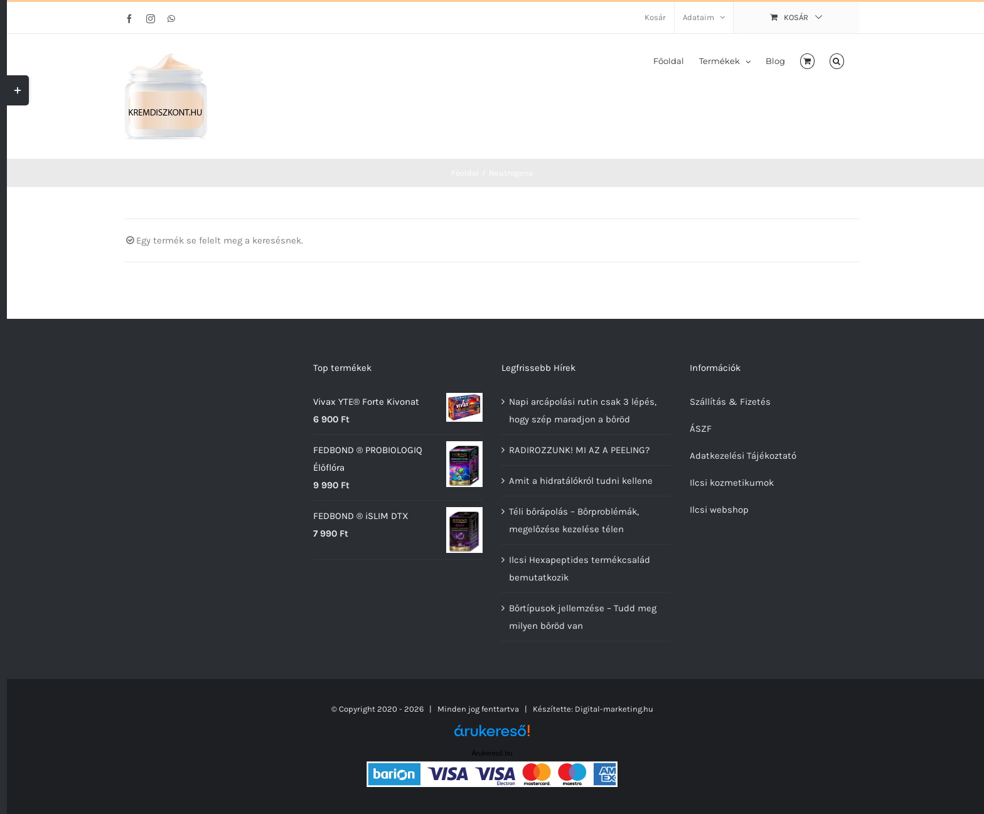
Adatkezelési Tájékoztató (743, 455)
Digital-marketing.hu (614, 709)
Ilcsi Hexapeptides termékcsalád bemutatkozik (579, 568)
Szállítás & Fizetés (730, 401)
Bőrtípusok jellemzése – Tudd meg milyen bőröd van (582, 616)
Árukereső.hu (491, 753)
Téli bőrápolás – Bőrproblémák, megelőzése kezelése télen (574, 520)
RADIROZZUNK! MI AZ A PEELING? (579, 450)
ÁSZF (701, 428)
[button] (837, 60)
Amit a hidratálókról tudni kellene (581, 480)
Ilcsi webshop (719, 509)
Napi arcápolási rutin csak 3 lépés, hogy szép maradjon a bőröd (582, 410)
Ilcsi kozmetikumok (732, 482)
